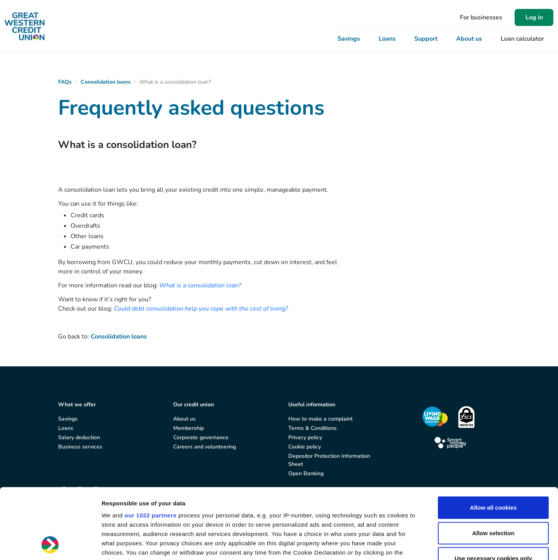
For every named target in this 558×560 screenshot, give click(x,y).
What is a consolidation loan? (200, 285)
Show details (407, 544)
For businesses (481, 17)
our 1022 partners (150, 449)
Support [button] (425, 38)
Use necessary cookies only (493, 492)
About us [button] (469, 38)
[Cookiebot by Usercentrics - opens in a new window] (50, 545)
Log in (534, 17)
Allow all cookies (493, 441)
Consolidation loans (106, 82)
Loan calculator (522, 38)
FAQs (65, 82)
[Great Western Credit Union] (25, 26)
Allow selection (493, 467)
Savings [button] (349, 38)
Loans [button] (387, 38)
